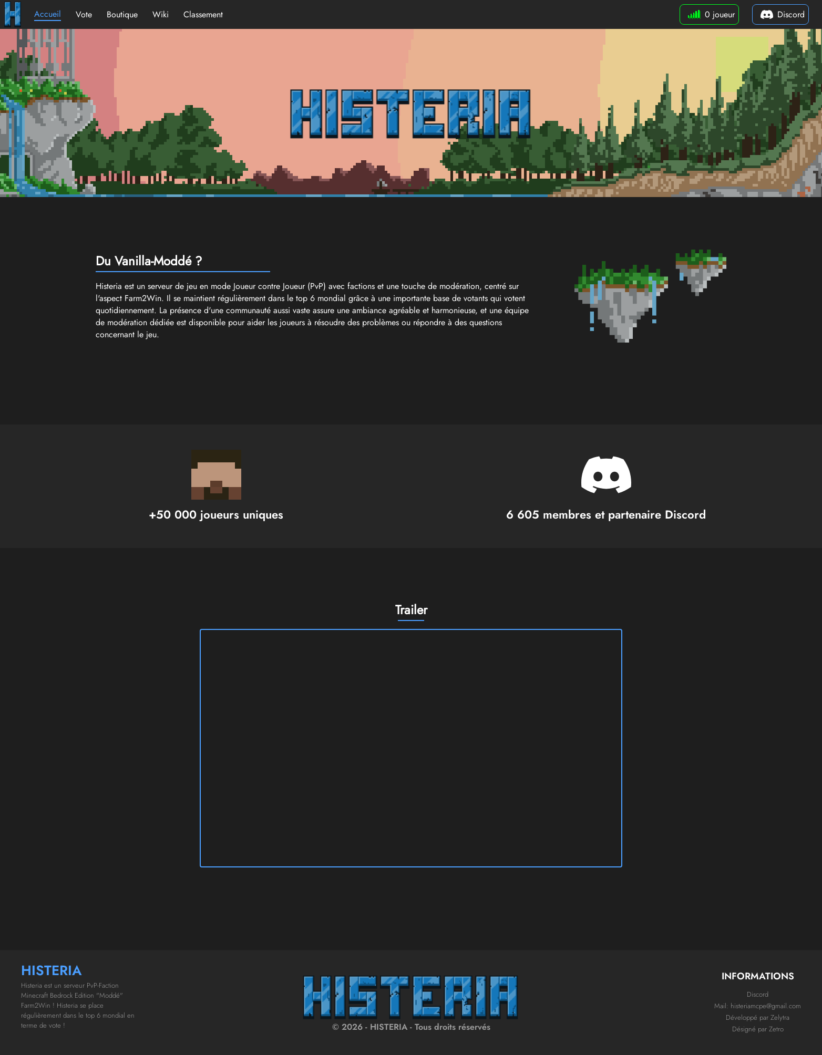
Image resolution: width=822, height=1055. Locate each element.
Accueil (47, 14)
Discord (757, 994)
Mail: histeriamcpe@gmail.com (757, 1006)
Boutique (122, 14)
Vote (84, 14)
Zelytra (779, 1017)
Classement (203, 14)
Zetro (776, 1029)
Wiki (160, 14)
